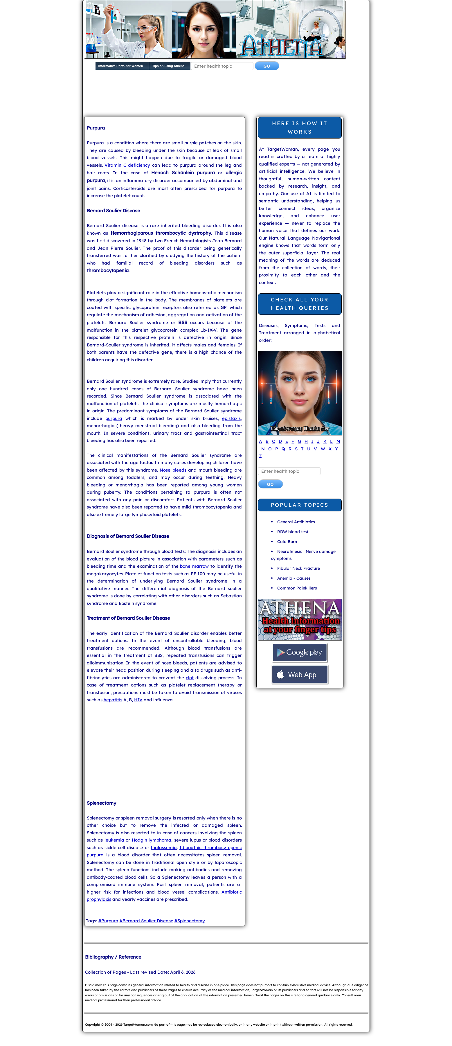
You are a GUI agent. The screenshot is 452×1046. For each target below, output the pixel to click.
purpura (113, 418)
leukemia (114, 840)
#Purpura (108, 920)
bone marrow (194, 566)
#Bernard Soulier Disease (146, 920)
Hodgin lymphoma (152, 840)
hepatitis (113, 699)
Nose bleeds (173, 470)
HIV (138, 699)
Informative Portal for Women (120, 66)
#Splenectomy (189, 920)
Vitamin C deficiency (127, 165)
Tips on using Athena (168, 66)
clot (190, 677)
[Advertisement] (225, 95)
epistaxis (231, 418)
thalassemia (164, 847)
